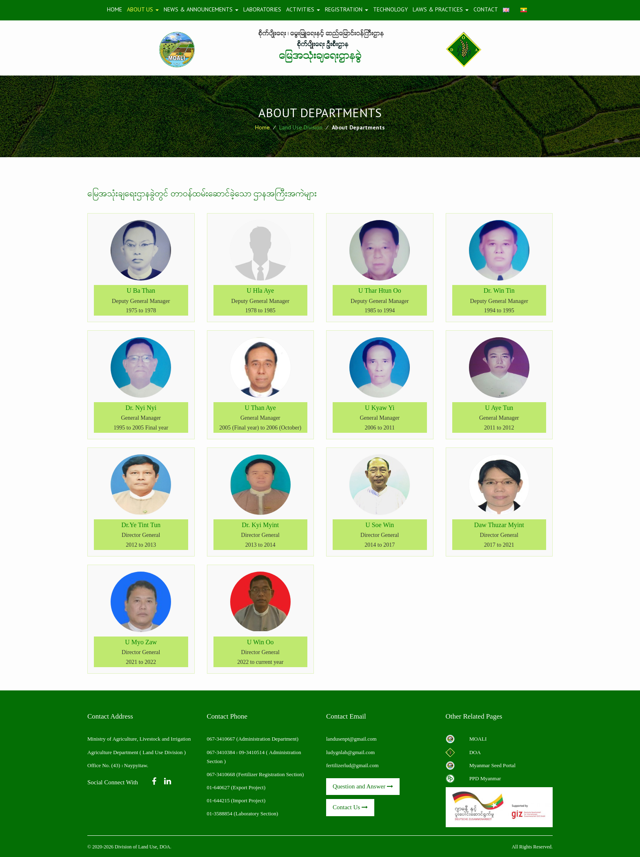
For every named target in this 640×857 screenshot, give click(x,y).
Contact (485, 9)
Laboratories (262, 9)
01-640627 (218, 787)
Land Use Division (300, 127)
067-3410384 (221, 752)
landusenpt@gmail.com (351, 739)
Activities (303, 9)
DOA (475, 752)
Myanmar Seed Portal (492, 765)
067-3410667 (222, 739)
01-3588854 (220, 813)
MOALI (478, 739)
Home (114, 9)
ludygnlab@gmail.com (350, 752)
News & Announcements (201, 9)
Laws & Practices (441, 9)
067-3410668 (221, 774)
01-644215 (218, 800)
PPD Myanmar (485, 778)
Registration (346, 9)
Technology (390, 9)
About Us (143, 9)
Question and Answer (363, 786)
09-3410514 (251, 752)
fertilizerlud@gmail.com (352, 765)
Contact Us (350, 807)
